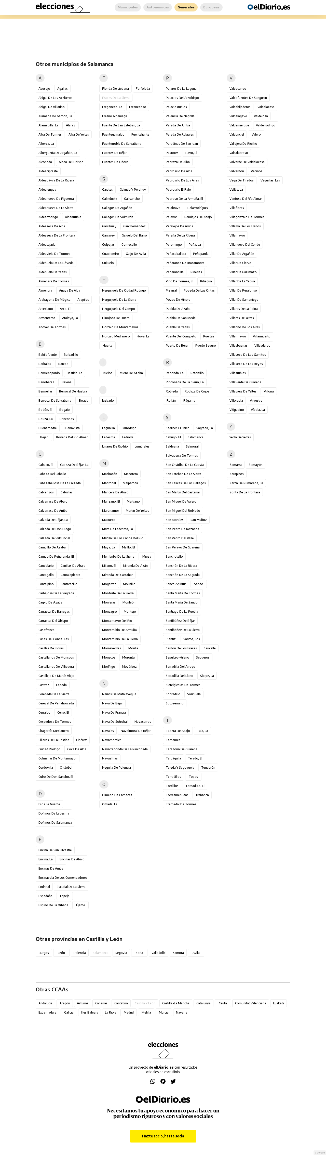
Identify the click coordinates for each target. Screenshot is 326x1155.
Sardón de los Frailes (181, 648)
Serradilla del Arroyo (180, 666)
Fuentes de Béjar (114, 153)
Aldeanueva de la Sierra (55, 208)
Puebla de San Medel (181, 318)
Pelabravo (173, 208)
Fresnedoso (137, 107)
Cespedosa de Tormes (54, 722)
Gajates (107, 189)
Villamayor (237, 235)
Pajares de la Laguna (181, 88)
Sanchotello (174, 556)
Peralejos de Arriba (179, 226)
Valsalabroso (238, 153)
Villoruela (236, 400)
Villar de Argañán (241, 254)
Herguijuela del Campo (118, 309)
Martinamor (110, 511)
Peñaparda (201, 254)
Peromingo (174, 244)
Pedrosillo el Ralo (178, 189)
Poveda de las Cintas (199, 290)
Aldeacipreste (48, 171)
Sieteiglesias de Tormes (183, 685)
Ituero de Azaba (131, 373)
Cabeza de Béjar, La (74, 465)
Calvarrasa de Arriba (52, 511)
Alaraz (70, 125)
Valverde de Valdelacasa (247, 162)
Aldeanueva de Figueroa (56, 199)
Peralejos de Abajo (198, 217)
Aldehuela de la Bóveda (56, 263)
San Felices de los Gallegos (186, 483)
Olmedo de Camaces (117, 795)
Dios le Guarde (49, 804)
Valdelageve (238, 116)
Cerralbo (44, 712)
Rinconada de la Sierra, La (185, 382)
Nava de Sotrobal (115, 722)
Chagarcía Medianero (53, 731)
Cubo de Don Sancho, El (55, 777)
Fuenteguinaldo (113, 134)
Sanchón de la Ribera (181, 566)
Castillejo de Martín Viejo (56, 676)
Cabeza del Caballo (52, 474)
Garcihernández (134, 226)
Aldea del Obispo (71, 162)
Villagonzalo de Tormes (246, 217)
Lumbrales (142, 446)
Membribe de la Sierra (118, 556)
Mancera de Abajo (115, 492)
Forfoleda (143, 88)
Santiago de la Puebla (182, 611)
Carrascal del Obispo (53, 621)
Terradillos (173, 777)
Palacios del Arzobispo (182, 98)
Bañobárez (46, 382)
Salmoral (192, 446)
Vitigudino (236, 410)
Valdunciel (236, 134)
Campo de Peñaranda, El (56, 556)
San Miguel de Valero (181, 501)
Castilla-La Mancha (175, 1003)
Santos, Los (191, 639)
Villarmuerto (261, 336)
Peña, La (195, 244)
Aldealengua (47, 189)
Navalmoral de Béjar (136, 731)
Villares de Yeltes (241, 318)
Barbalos (44, 364)
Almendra (45, 290)
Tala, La (202, 731)
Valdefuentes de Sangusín (248, 98)
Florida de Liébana (115, 88)
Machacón (109, 474)
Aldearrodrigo (48, 217)
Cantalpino (46, 584)
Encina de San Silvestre (55, 850)
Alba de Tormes (50, 134)
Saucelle (210, 648)
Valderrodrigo (265, 125)
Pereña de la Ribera (180, 235)
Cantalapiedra (70, 575)
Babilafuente (47, 355)
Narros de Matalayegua (119, 694)
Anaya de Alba (69, 290)
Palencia (80, 953)
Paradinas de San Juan (182, 144)
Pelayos (172, 217)
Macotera (131, 474)
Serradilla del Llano (179, 676)
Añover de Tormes (52, 327)
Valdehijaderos (240, 107)
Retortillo (197, 373)
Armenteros (46, 318)
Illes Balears (89, 1012)
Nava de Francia (114, 712)
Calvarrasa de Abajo (52, 501)
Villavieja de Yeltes (242, 391)
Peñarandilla (175, 272)
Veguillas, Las (270, 180)
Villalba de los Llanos (245, 226)
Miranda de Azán (135, 566)
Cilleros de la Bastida (53, 740)
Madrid (129, 1012)
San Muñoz (199, 520)
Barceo (63, 364)
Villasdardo (262, 345)
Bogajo (64, 410)
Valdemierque (239, 125)
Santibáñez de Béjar (180, 621)
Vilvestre (256, 400)
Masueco (108, 520)
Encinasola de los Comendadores (62, 878)
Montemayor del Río (117, 621)
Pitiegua (206, 281)
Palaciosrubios (176, 107)
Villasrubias (237, 373)
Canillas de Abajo (73, 566)
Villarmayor (237, 336)
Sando (198, 584)
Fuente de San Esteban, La (121, 125)
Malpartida (130, 483)
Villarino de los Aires (244, 327)
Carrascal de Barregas (54, 611)
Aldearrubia (73, 217)
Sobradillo (173, 694)
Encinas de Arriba (50, 868)
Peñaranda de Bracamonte (185, 263)
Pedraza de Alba (178, 162)
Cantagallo (46, 575)
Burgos (44, 953)
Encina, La (45, 859)
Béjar (44, 437)
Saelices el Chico (177, 428)
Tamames (173, 740)
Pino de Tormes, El (179, 281)
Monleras (109, 602)
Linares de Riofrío (115, 446)
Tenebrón (208, 767)
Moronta (128, 657)
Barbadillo (71, 355)
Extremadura (47, 1012)
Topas (193, 777)
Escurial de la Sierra (71, 887)
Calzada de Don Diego (54, 529)
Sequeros (203, 657)
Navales (108, 731)
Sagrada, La (204, 428)
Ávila (196, 953)
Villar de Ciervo (240, 263)
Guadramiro (110, 254)
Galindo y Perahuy (133, 189)
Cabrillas (67, 492)
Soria (139, 953)
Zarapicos (236, 474)
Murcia (164, 1012)
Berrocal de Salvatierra (54, 400)
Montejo (130, 611)
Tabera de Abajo (178, 731)
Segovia (121, 953)
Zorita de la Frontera (244, 492)
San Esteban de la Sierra (183, 474)
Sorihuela (194, 694)
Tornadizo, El (195, 786)
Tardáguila (173, 758)
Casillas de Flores (51, 648)
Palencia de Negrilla (180, 116)
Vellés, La (236, 189)
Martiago (133, 501)
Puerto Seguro (205, 345)
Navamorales (111, 740)
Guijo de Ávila (136, 254)
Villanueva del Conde (244, 244)
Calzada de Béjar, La (53, 520)
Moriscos (108, 657)
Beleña (67, 382)
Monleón (129, 602)
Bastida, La (74, 373)
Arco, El (65, 309)
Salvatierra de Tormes (182, 455)
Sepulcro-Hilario (177, 657)
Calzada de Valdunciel (54, 538)
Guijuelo (108, 263)
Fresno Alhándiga (114, 116)
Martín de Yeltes (137, 511)
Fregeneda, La (112, 107)
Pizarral (171, 290)
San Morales (175, 520)
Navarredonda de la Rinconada (125, 749)
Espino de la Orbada (53, 905)
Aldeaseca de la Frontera (56, 235)
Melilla (146, 1012)
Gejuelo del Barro (134, 235)
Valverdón (236, 171)
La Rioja (110, 1012)
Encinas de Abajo (72, 859)
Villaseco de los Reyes (246, 364)
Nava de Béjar (112, 703)
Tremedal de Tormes (181, 804)
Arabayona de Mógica (54, 299)
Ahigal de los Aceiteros (55, 98)
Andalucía (45, 1003)
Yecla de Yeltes (240, 437)
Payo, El (191, 153)
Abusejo (44, 88)
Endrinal (44, 887)
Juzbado (108, 400)
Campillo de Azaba (52, 547)
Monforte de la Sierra (118, 593)
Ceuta (223, 1003)
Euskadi (278, 1003)
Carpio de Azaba (50, 602)
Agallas (62, 88)
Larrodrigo (129, 428)
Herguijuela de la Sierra (119, 299)
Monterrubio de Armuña (119, 630)
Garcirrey (108, 235)
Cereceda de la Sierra (54, 694)
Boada (83, 400)
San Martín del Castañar (183, 492)
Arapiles (83, 299)
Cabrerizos (46, 492)
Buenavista (72, 428)
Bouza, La (45, 419)
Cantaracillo (69, 584)
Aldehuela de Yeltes (52, 272)
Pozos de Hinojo (178, 299)
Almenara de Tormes (53, 281)
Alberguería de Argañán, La (57, 153)
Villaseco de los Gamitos (247, 355)
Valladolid (159, 953)
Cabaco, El (45, 465)
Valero (256, 134)
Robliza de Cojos (197, 391)
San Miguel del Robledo (183, 511)
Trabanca (202, 795)
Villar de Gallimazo (243, 272)
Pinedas (196, 272)
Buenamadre (47, 428)
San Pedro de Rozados (182, 529)
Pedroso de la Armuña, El (184, 199)
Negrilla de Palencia (116, 767)
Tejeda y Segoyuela (180, 767)
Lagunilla (108, 428)
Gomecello (129, 244)
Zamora (178, 953)
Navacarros (142, 722)
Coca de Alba (76, 749)
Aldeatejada (47, 244)
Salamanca (195, 437)
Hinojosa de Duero (116, 318)
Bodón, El (45, 410)
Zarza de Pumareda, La (246, 483)
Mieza (146, 556)
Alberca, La (46, 144)
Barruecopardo (49, 373)
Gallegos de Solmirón (117, 217)
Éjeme (80, 905)
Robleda (172, 391)
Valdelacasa (266, 107)
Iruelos (107, 373)
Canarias (101, 1003)
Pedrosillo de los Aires (182, 180)
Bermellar (45, 391)
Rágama (189, 400)
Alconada (45, 162)
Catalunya (203, 1003)
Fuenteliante (140, 134)
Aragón (65, 1003)
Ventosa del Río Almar (245, 199)
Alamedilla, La (48, 125)
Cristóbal (66, 767)
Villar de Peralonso (243, 290)
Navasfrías (110, 758)
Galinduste (109, 199)
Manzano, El (111, 501)
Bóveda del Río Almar (72, 437)
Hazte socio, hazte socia (163, 1136)
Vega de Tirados (241, 180)
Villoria (269, 391)
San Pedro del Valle (180, 538)
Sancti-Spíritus (176, 584)
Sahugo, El (173, 437)
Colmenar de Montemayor (57, 758)
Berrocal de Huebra (73, 391)
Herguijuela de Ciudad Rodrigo (124, 290)
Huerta (107, 345)
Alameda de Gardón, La (55, 116)
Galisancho (132, 199)
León (61, 953)
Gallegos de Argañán (117, 208)
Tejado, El (195, 758)
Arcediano (45, 309)
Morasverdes (111, 648)
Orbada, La (109, 804)
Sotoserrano (175, 703)
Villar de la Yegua (242, 281)
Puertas (208, 336)
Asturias (82, 1003)
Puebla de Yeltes (178, 327)
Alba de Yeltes (79, 134)
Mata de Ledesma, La (117, 529)
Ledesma (108, 437)
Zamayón (256, 465)
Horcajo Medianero (116, 336)
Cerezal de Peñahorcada (56, 703)
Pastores (172, 153)
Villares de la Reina (243, 309)
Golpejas (108, 244)
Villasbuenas (238, 345)
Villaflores (236, 208)
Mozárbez (129, 666)
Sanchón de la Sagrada (183, 575)
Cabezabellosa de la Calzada (59, 483)
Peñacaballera (176, 254)
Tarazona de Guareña (181, 749)
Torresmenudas (177, 795)
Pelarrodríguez (198, 208)
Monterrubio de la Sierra (120, 639)
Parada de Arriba (178, 125)
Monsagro (109, 611)
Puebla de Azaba (178, 309)
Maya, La (108, 547)
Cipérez (81, 740)
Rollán (171, 400)
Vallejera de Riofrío (243, 144)
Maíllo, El (128, 547)
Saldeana (172, 446)
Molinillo (129, 584)
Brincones (67, 419)
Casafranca (46, 630)
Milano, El (109, 566)
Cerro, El (63, 712)
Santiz (171, 639)
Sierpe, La (207, 676)
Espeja (65, 896)
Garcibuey (109, 226)
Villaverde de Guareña (245, 382)
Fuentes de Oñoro (115, 162)
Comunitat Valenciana (250, 1003)
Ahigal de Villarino (51, 107)
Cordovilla (45, 767)
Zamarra (235, 465)
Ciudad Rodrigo (49, 749)
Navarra (181, 1012)
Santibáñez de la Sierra (183, 630)
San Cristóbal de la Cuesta (185, 465)
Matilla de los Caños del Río (122, 538)
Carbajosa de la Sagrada (56, 593)
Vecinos (256, 171)
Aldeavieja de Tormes (54, 254)
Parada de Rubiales (180, 134)
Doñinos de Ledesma (53, 813)
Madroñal (109, 483)
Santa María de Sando (182, 602)
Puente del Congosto (181, 336)
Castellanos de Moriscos (56, 657)
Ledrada (127, 437)
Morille (133, 648)
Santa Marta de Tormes (183, 593)
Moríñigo (108, 666)
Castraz (43, 685)
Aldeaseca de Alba (51, 226)
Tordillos (172, 786)
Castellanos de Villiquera (56, 666)
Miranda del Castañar (117, 575)
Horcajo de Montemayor (120, 327)
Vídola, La (258, 410)
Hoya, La (143, 336)
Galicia (69, 1012)
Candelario (46, 566)
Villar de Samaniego (244, 299)
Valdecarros (237, 88)
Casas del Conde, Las (53, 639)
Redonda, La (175, 373)
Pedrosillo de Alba (179, 171)
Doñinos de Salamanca (55, 822)
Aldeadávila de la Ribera (56, 180)
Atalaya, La (70, 318)
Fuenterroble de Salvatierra (121, 144)
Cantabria (121, 1003)
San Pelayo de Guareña (183, 547)
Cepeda (61, 685)
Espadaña (45, 896)
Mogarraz (109, 584)
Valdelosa (261, 116)
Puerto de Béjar (177, 345)
